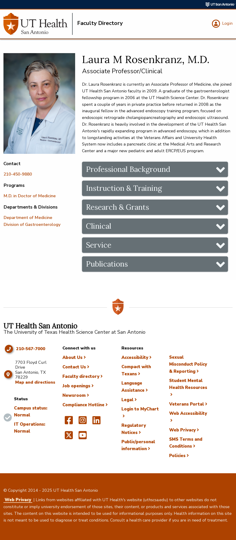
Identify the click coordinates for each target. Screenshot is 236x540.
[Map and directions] (8, 374)
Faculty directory (80, 376)
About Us (72, 358)
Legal (127, 400)
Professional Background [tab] (128, 169)
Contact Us (74, 367)
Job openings (76, 386)
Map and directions (35, 382)
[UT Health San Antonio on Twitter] (69, 437)
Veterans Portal (186, 404)
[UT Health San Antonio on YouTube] (83, 437)
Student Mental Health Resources (188, 384)
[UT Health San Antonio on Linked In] (96, 422)
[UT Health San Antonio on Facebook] (69, 422)
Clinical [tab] (98, 226)
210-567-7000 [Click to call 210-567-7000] (30, 349)
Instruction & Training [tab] (124, 188)
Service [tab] (98, 245)
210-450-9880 (17, 174)
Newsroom (74, 395)
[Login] (222, 24)
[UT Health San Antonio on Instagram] (83, 422)
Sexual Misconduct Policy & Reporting (188, 364)
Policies (177, 456)
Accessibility (134, 358)
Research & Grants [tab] (117, 207)
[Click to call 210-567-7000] (8, 349)
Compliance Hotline (83, 405)
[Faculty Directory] (38, 24)
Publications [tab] (107, 264)
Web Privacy (182, 430)
